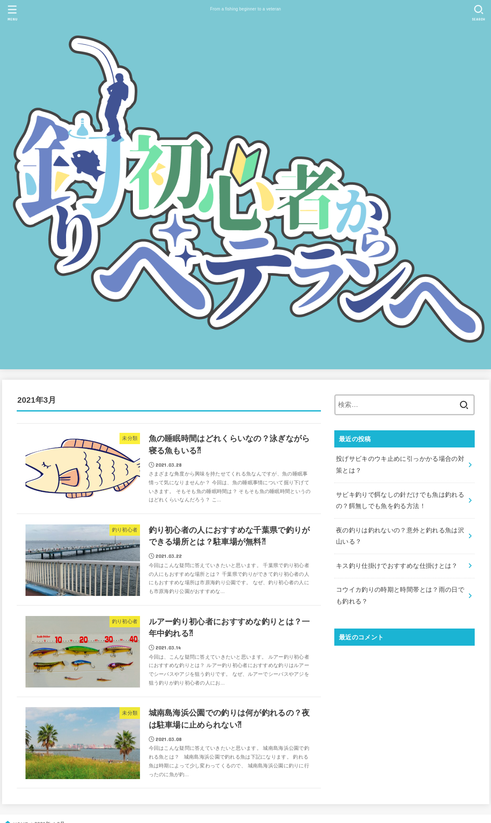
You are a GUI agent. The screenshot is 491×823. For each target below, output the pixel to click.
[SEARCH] (479, 13)
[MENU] (12, 13)
